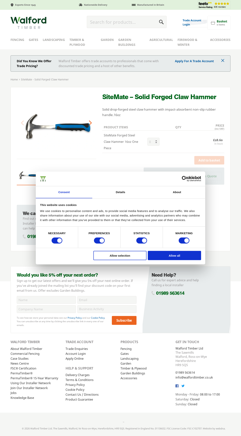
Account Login (76, 354)
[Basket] (218, 23)
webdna (220, 428)
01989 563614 (170, 293)
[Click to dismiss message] (222, 60)
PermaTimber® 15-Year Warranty (34, 378)
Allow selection (120, 255)
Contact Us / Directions (82, 394)
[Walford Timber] (28, 23)
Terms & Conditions (80, 380)
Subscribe (124, 320)
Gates (33, 40)
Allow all (174, 255)
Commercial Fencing (25, 354)
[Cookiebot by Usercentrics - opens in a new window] (184, 178)
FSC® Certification (23, 368)
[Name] (46, 300)
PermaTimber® (22, 373)
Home (14, 79)
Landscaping (54, 40)
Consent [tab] (64, 192)
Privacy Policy (75, 317)
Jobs (14, 393)
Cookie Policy (98, 317)
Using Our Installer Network (31, 383)
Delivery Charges (78, 375)
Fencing (17, 40)
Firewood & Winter (188, 42)
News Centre (20, 363)
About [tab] (177, 192)
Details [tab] (120, 192)
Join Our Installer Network (29, 388)
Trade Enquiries (77, 349)
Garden (107, 40)
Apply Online (75, 358)
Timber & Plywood (77, 42)
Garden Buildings (126, 42)
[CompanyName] (46, 309)
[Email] (107, 300)
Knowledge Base (22, 398)
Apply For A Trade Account (194, 61)
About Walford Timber (26, 349)
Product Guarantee (79, 399)
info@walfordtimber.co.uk (194, 377)
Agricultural (161, 40)
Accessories (220, 40)
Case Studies (20, 358)
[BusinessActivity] (107, 309)
